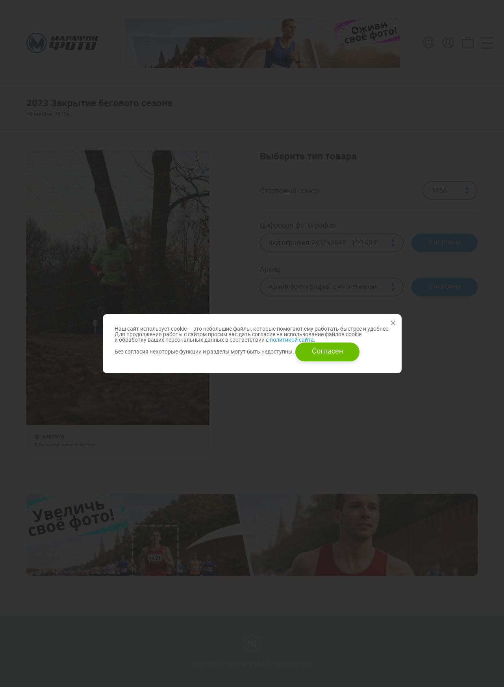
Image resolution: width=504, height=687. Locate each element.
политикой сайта (291, 339)
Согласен (327, 351)
